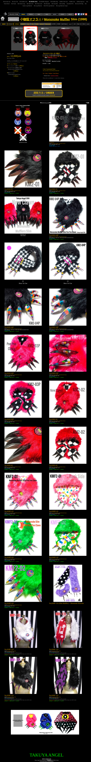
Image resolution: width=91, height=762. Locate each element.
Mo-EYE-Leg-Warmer (49, 5)
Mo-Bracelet (47, 3)
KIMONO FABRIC (55, 75)
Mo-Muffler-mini (24, 1)
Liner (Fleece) (56, 73)
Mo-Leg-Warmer (38, 5)
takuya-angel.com (46, 758)
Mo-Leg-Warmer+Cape (62, 5)
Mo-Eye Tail (15, 1)
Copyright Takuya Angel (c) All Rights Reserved (46, 761)
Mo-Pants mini (38, 3)
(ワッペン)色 (56, 56)
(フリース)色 (63, 56)
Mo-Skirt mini (30, 3)
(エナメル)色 (49, 56)
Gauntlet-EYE (70, 3)
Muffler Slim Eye (64, 1)
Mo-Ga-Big (62, 3)
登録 (88, 102)
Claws (46, 73)
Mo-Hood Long (21, 3)
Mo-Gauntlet (55, 3)
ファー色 (44, 56)
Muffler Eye (72, 1)
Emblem (50, 73)
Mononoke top (7, 1)
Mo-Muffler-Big (54, 1)
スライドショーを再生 (46, 102)
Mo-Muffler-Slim (33, 1)
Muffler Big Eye (81, 1)
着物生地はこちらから (52, 57)
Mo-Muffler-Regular (44, 1)
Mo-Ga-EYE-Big (79, 3)
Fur (43, 73)
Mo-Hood (13, 3)
